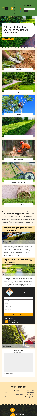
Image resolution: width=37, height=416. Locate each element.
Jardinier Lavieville (6, 392)
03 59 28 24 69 (14, 4)
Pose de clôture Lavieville (30, 397)
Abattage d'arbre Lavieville (19, 395)
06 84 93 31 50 (14, 12)
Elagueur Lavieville (17, 391)
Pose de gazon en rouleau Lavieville (30, 393)
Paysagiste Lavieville (6, 395)
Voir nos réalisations (8, 38)
